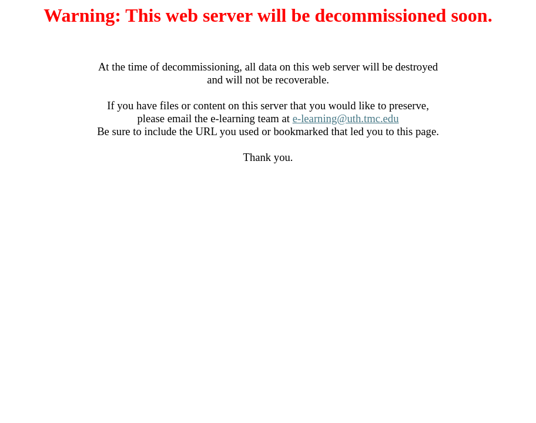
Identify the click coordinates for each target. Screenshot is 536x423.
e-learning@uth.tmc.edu (346, 118)
